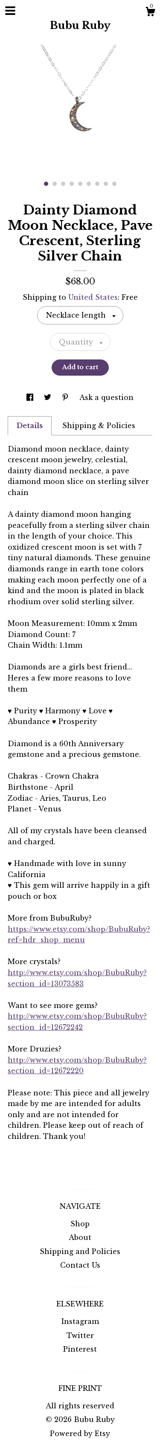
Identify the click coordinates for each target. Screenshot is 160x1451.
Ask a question (106, 397)
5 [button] (80, 184)
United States (93, 297)
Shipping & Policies (98, 425)
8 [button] (106, 184)
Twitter (80, 1335)
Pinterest (80, 1349)
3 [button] (63, 184)
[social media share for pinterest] (66, 397)
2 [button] (54, 184)
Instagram (80, 1321)
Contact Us (80, 1265)
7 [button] (97, 184)
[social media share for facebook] (30, 397)
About (80, 1237)
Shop (80, 1223)
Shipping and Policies (80, 1251)
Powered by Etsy (80, 1433)
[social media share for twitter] (48, 397)
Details (30, 425)
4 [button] (72, 184)
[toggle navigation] (10, 10)
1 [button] (46, 184)
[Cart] (150, 12)
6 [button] (89, 184)
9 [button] (114, 184)
